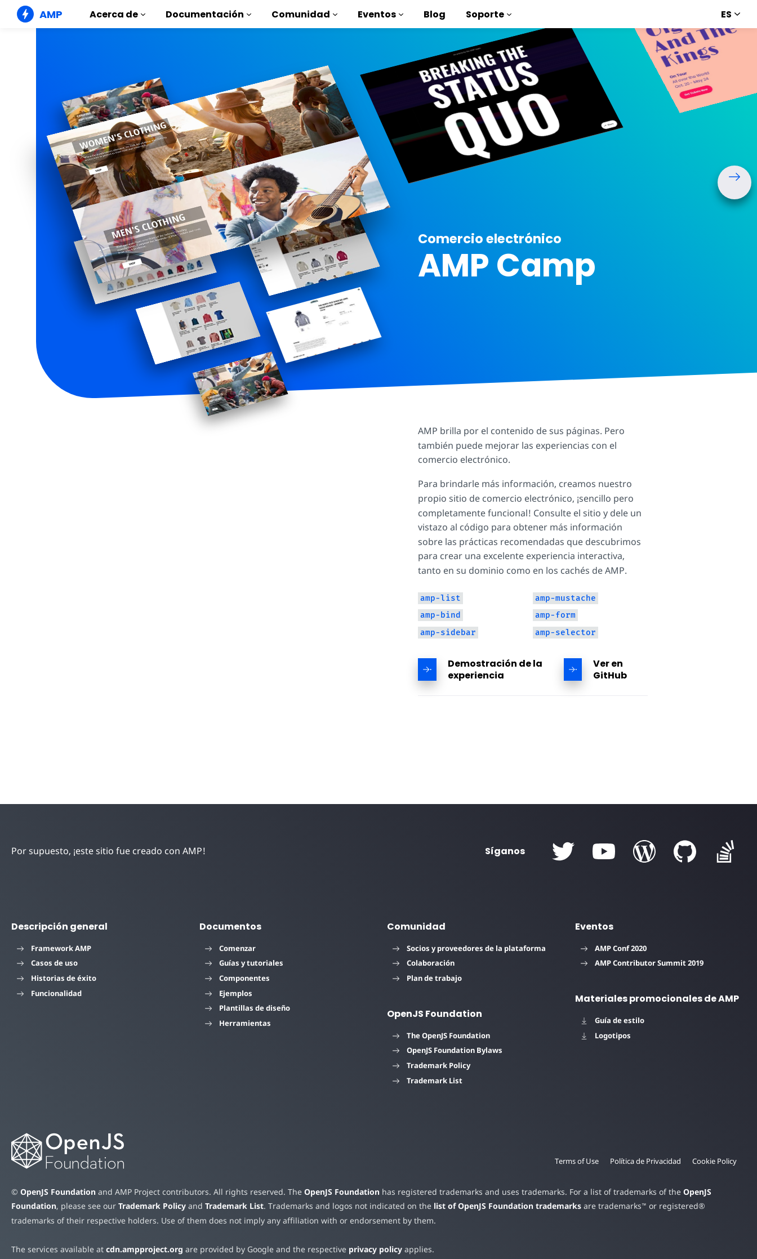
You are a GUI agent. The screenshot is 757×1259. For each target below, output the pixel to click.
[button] (734, 182)
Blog (435, 14)
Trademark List (427, 1080)
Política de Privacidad (643, 1161)
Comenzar (230, 948)
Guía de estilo (612, 1020)
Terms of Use (573, 1161)
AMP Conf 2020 (614, 948)
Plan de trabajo (427, 978)
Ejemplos (228, 993)
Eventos (380, 14)
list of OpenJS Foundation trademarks (499, 1205)
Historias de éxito (56, 978)
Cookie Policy (714, 1161)
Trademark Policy (431, 1065)
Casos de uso (47, 963)
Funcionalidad (49, 993)
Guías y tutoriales (244, 963)
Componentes (237, 978)
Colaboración (424, 963)
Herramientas (238, 1023)
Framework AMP (54, 948)
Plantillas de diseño (247, 1008)
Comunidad (304, 14)
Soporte (488, 14)
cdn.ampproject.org (141, 1249)
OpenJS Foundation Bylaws (447, 1050)
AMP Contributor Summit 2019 (642, 963)
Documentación (208, 14)
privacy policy (367, 1249)
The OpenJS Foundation (441, 1035)
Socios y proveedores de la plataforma (469, 948)
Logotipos (606, 1035)
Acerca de (117, 14)
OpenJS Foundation (57, 1191)
